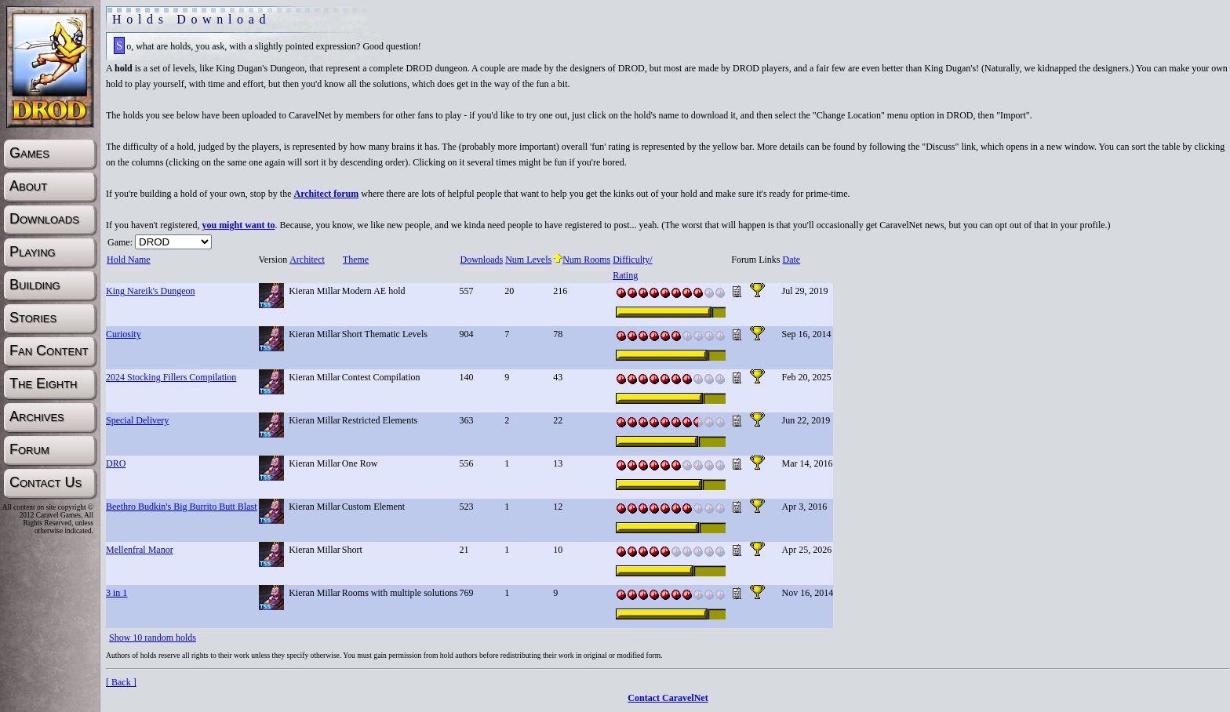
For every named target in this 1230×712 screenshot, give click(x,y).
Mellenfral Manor (139, 549)
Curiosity (123, 334)
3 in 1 (116, 592)
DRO (116, 463)
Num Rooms (581, 259)
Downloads (482, 259)
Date (791, 259)
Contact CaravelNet (668, 697)
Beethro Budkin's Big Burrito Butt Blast (181, 506)
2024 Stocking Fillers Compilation (171, 377)
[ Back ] (121, 682)
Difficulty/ (632, 259)
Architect (307, 259)
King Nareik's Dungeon (150, 290)
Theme (355, 259)
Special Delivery (137, 420)
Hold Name (128, 259)
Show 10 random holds (152, 637)
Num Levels (527, 259)
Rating (625, 275)
